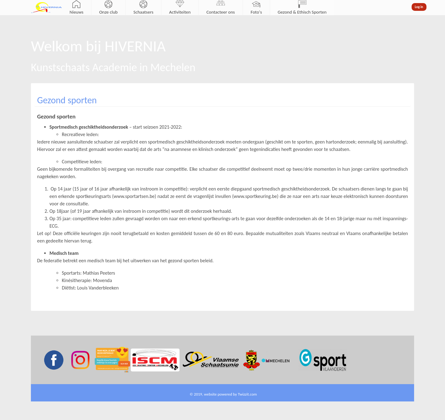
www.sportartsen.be (134, 196)
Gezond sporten (67, 100)
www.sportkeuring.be (255, 196)
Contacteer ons (220, 12)
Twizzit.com (247, 394)
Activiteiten (180, 12)
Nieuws (76, 12)
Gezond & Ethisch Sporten (302, 12)
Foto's (256, 12)
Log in (419, 7)
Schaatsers (144, 12)
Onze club (108, 12)
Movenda (102, 280)
